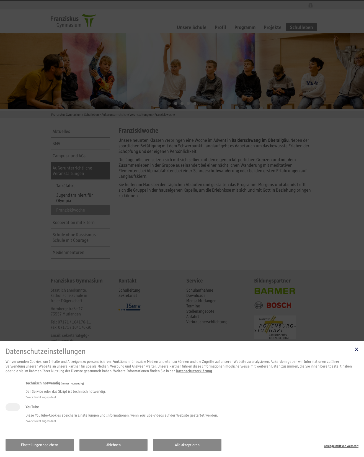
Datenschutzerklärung (194, 371)
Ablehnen (113, 445)
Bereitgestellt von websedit (341, 446)
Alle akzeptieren (187, 445)
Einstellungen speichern (39, 445)
